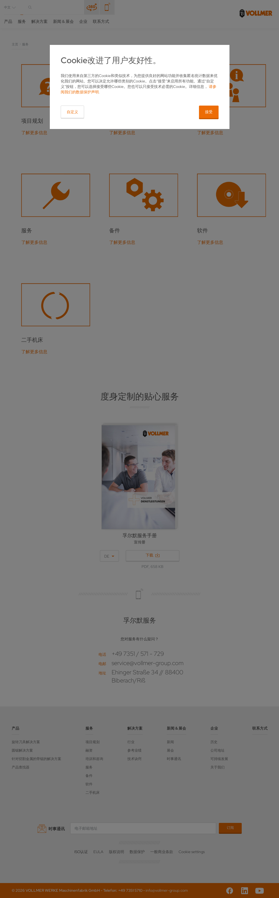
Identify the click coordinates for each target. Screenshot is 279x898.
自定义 (72, 111)
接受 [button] (209, 111)
